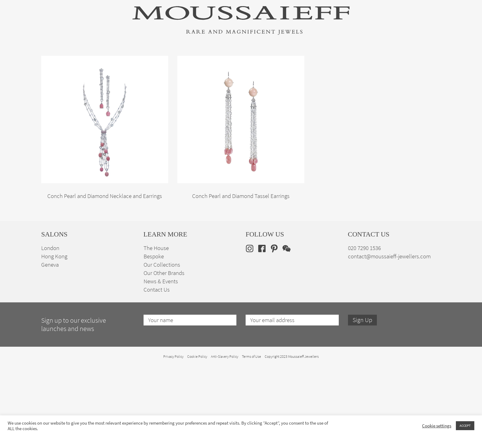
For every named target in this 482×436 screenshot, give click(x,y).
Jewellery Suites (173, 59)
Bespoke (154, 325)
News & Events (161, 350)
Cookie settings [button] (436, 426)
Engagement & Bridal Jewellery (246, 59)
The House (373, 59)
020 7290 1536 (364, 317)
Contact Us (157, 359)
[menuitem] (431, 59)
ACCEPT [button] (465, 425)
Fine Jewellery (121, 59)
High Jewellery (72, 59)
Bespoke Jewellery (323, 59)
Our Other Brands (164, 342)
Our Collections (162, 334)
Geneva (50, 334)
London (50, 317)
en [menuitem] (427, 59)
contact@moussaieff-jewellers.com (389, 325)
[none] (431, 59)
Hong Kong (54, 325)
